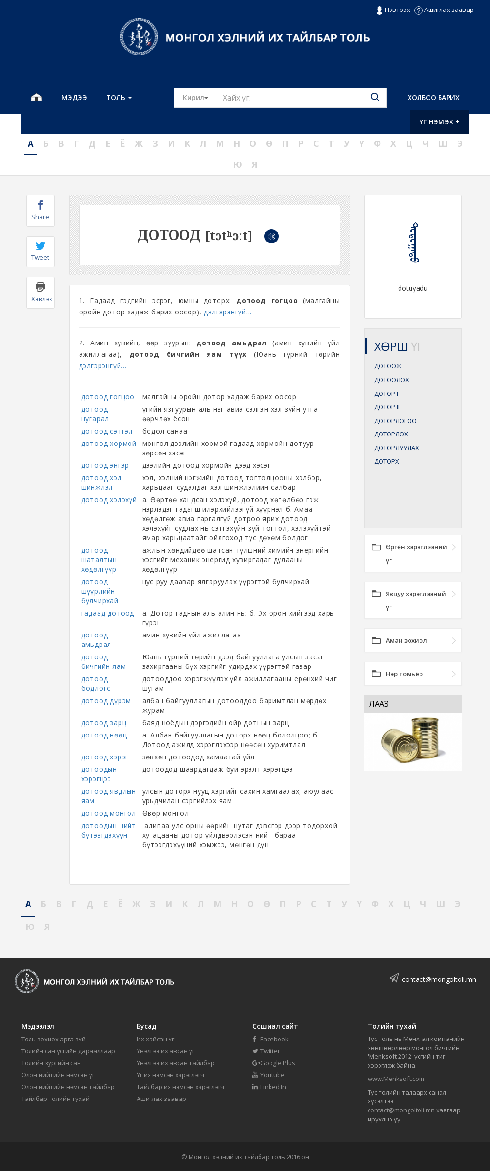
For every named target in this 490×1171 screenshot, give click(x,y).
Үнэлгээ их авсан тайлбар (176, 1063)
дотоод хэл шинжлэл (101, 482)
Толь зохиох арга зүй (53, 1039)
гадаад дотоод (107, 612)
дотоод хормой (109, 443)
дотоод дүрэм (106, 700)
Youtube (268, 1074)
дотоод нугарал (95, 413)
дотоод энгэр (105, 465)
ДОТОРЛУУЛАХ (396, 448)
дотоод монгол (108, 813)
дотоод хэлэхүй (109, 499)
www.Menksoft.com (396, 1078)
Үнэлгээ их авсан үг (166, 1051)
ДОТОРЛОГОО (395, 420)
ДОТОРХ (386, 461)
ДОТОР (386, 393)
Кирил (200, 97)
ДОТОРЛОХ (391, 434)
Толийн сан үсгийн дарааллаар (68, 1051)
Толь (119, 97)
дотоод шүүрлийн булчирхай (100, 591)
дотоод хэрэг (105, 756)
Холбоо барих (434, 97)
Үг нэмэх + (440, 121)
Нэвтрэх (393, 10)
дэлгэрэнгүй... (227, 311)
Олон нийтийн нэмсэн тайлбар (68, 1086)
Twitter (266, 1051)
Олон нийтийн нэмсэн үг (58, 1074)
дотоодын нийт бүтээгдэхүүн (108, 830)
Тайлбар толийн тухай (55, 1098)
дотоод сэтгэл (107, 430)
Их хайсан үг (155, 1039)
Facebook (270, 1039)
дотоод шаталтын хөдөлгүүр (99, 559)
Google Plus (273, 1063)
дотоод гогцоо (108, 396)
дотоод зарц (104, 722)
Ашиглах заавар (444, 9)
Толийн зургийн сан (51, 1063)
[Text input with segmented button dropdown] (302, 98)
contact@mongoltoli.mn (439, 979)
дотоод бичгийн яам (103, 661)
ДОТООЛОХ (391, 379)
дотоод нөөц (104, 734)
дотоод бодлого (96, 683)
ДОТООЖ (387, 366)
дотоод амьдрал (96, 639)
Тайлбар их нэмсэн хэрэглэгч (180, 1086)
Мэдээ (74, 97)
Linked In (269, 1086)
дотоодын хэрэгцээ (99, 774)
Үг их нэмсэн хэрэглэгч (170, 1074)
